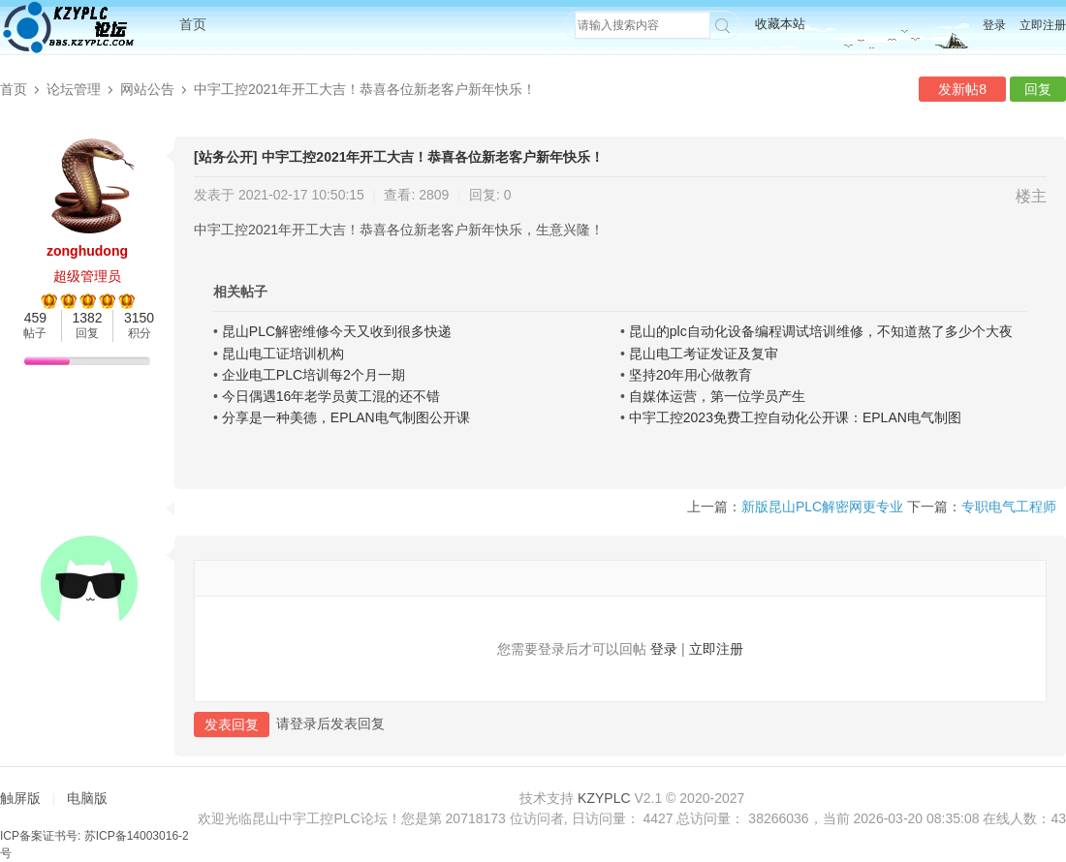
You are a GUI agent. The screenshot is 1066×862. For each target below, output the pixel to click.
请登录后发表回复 (330, 723)
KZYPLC (604, 798)
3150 (139, 317)
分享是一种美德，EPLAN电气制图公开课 (346, 417)
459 (35, 317)
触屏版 (20, 798)
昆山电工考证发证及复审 (703, 353)
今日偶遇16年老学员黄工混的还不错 (331, 396)
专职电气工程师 (1008, 506)
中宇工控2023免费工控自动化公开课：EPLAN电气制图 (795, 417)
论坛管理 (74, 89)
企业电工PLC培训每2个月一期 (313, 375)
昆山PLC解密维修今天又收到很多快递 (337, 331)
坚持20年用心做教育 (691, 375)
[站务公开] (225, 157)
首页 (192, 24)
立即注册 (1042, 25)
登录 (994, 25)
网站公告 (147, 89)
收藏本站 (780, 23)
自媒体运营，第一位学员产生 (717, 396)
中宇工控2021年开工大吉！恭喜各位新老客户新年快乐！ (365, 89)
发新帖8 (962, 89)
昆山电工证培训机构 (283, 353)
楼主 (1031, 196)
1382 (87, 317)
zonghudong (87, 251)
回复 (1037, 89)
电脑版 (87, 798)
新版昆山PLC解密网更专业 (822, 506)
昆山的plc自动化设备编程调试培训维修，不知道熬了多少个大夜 (821, 331)
